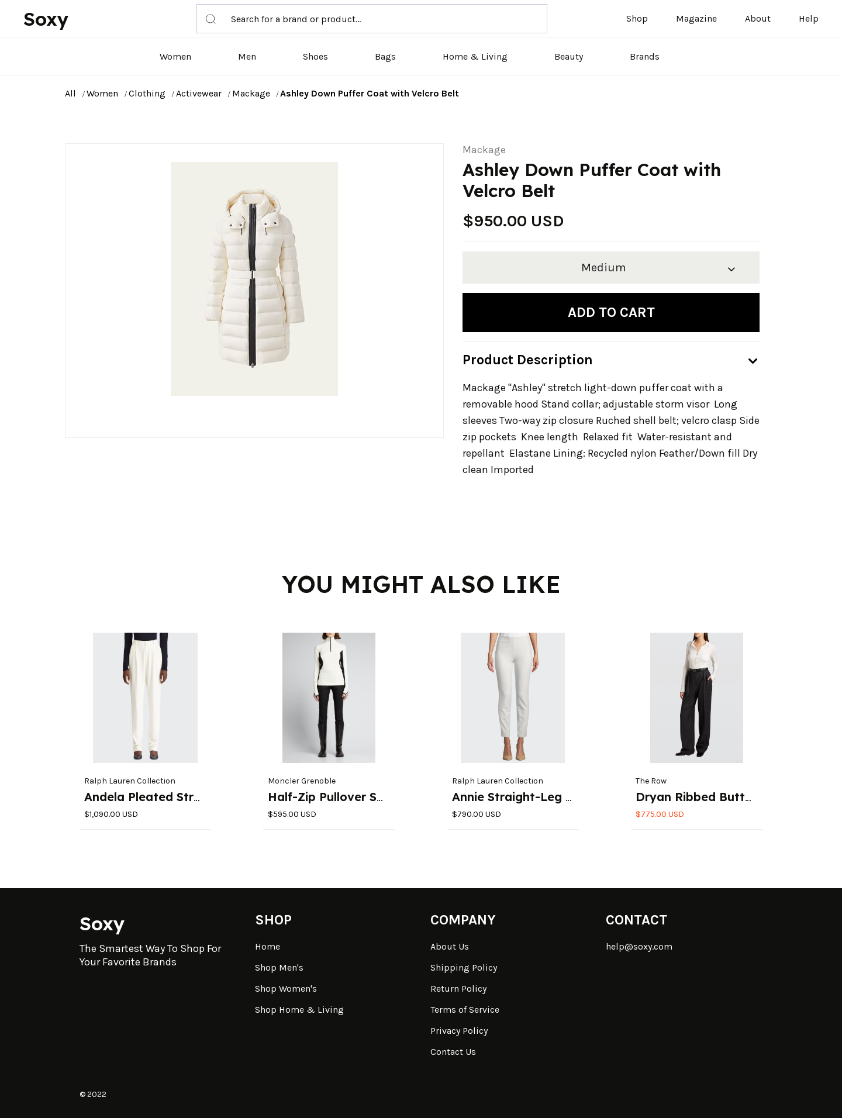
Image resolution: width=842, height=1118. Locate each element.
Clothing (147, 93)
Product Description (528, 359)
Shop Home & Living (299, 1009)
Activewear (199, 93)
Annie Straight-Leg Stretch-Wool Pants (566, 796)
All (70, 93)
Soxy (45, 18)
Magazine (696, 18)
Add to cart (611, 312)
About (758, 18)
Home (267, 946)
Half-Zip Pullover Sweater (342, 796)
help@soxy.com (639, 946)
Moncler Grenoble (302, 781)
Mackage (251, 93)
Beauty (568, 56)
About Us (449, 946)
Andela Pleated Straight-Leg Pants (186, 796)
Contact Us (453, 1051)
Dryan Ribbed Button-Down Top (729, 796)
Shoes (315, 56)
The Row (651, 781)
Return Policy (458, 988)
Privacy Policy (459, 1030)
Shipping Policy (463, 967)
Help (809, 18)
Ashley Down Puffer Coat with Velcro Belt (369, 93)
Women (175, 56)
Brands (645, 56)
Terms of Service (464, 1009)
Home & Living (475, 56)
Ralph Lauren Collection (129, 781)
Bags (385, 56)
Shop (637, 18)
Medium (603, 267)
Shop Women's (286, 988)
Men (247, 56)
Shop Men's (279, 967)
